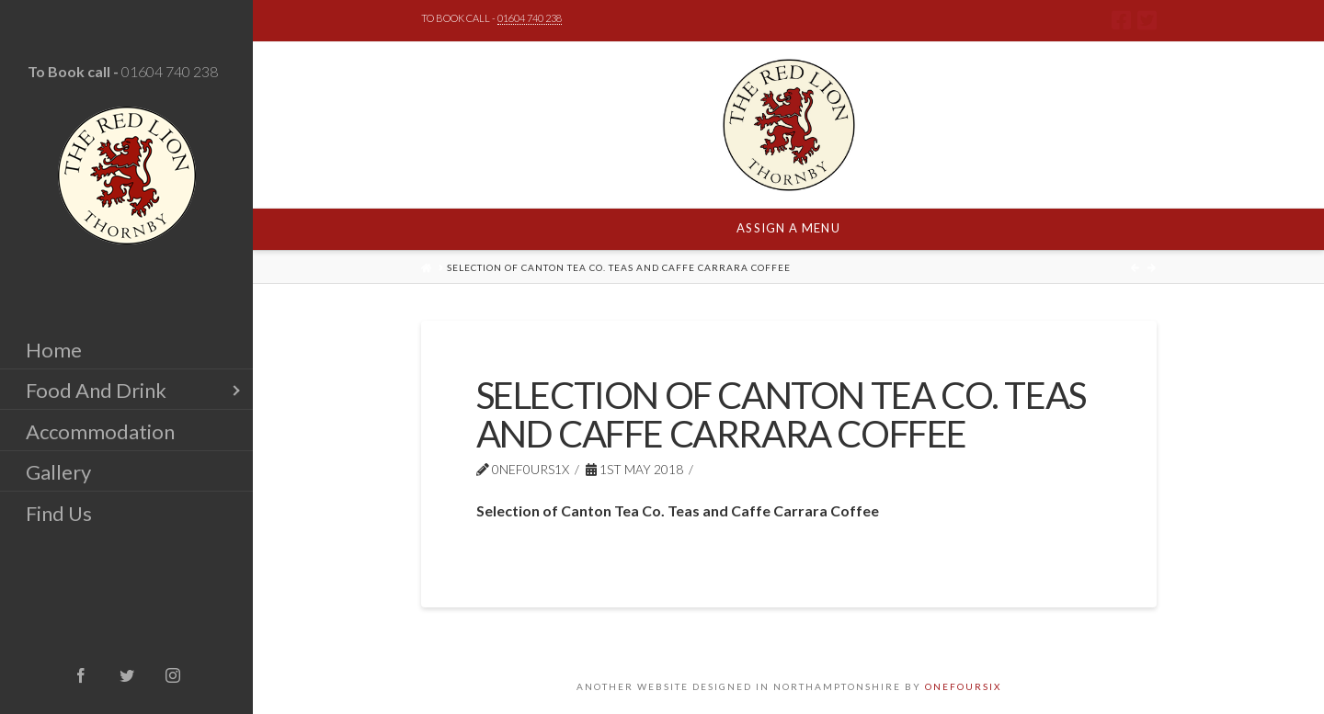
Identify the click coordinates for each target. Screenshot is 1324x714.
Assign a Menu (787, 228)
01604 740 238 (169, 71)
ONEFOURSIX (963, 686)
